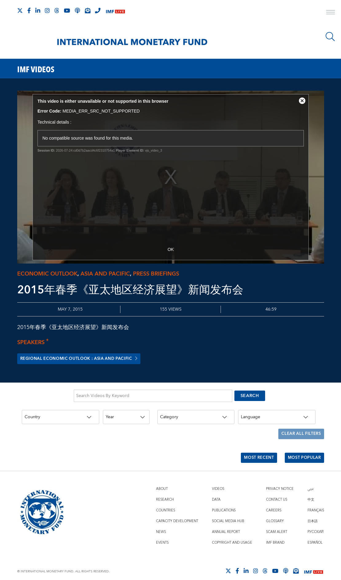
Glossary (275, 513)
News (161, 523)
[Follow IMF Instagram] (47, 10)
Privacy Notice (280, 480)
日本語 (313, 513)
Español (315, 534)
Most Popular (302, 451)
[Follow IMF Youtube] (67, 10)
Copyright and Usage (232, 534)
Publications (224, 502)
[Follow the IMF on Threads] (56, 10)
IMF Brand (275, 534)
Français (316, 502)
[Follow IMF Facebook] (29, 10)
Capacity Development (177, 513)
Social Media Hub (228, 513)
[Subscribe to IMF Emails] (87, 10)
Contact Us (276, 491)
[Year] (126, 415)
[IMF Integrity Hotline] (97, 10)
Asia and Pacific (105, 274)
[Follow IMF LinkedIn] (37, 10)
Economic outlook (47, 274)
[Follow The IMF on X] (20, 10)
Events (162, 534)
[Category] (196, 415)
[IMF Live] (115, 11)
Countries (165, 502)
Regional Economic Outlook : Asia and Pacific (84, 359)
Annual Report (226, 523)
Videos (218, 480)
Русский (315, 523)
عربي (311, 480)
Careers (273, 502)
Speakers (34, 342)
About (162, 480)
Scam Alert (276, 523)
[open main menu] (330, 13)
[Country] (60, 415)
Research (165, 491)
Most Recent (253, 451)
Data (216, 491)
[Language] (276, 415)
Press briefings (156, 274)
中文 (311, 491)
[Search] (330, 36)
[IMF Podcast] (77, 10)
